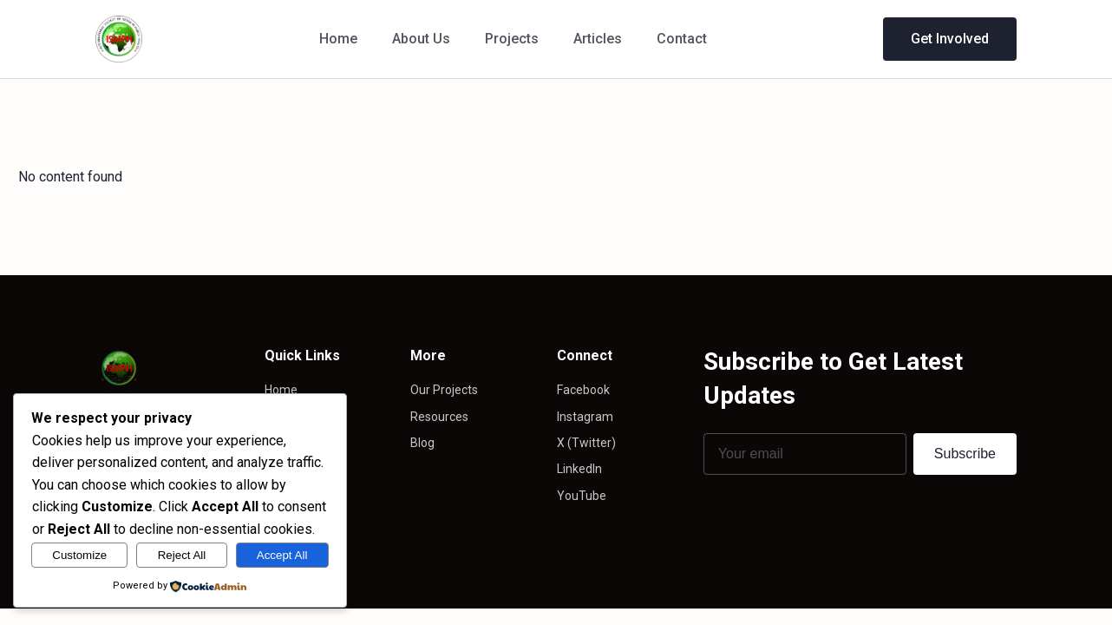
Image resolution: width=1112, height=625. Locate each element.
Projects (512, 38)
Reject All (182, 555)
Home (338, 38)
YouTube (581, 496)
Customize (79, 555)
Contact (682, 38)
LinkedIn (579, 469)
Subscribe (965, 453)
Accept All (282, 555)
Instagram (585, 417)
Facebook (583, 390)
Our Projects (444, 390)
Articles (597, 38)
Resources (439, 417)
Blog (422, 443)
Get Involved (950, 38)
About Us (421, 38)
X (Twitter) (586, 443)
